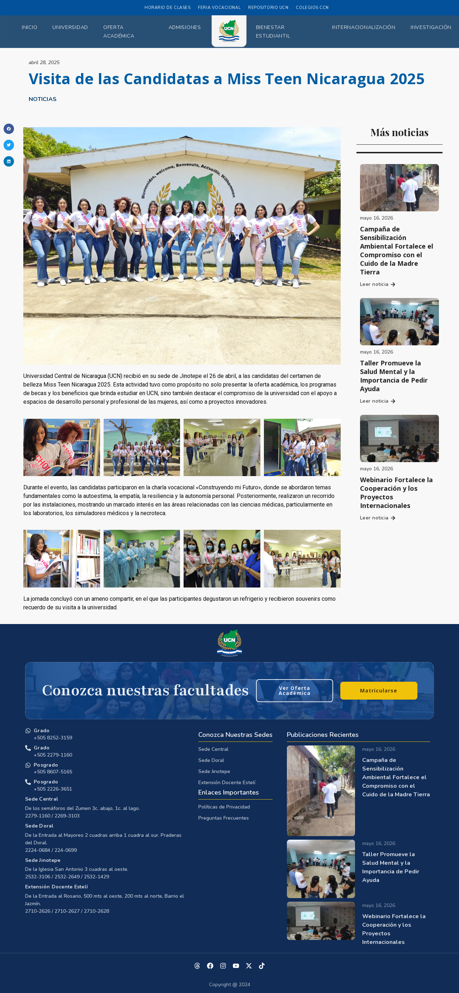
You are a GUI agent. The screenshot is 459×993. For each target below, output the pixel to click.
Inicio (29, 27)
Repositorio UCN (268, 8)
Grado (41, 730)
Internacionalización (364, 27)
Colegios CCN (312, 8)
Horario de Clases (167, 8)
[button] (9, 129)
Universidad (70, 27)
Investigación (431, 27)
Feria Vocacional (219, 8)
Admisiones (185, 27)
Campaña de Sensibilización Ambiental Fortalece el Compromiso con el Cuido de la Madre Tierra (396, 250)
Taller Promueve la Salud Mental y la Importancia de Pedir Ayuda (394, 376)
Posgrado (46, 765)
